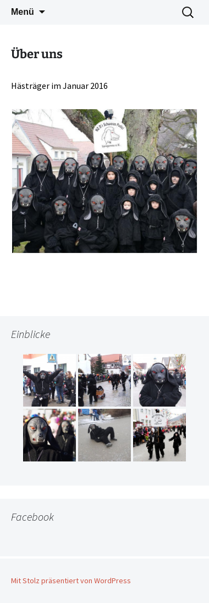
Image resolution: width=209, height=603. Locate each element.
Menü (22, 11)
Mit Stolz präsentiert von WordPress (71, 580)
